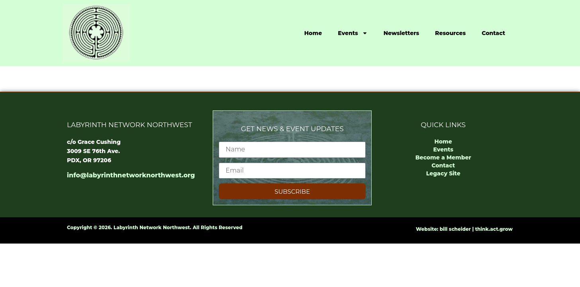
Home (313, 33)
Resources (450, 33)
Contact (493, 33)
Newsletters (401, 33)
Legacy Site (443, 173)
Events (353, 33)
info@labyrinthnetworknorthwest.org (131, 175)
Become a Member (443, 157)
